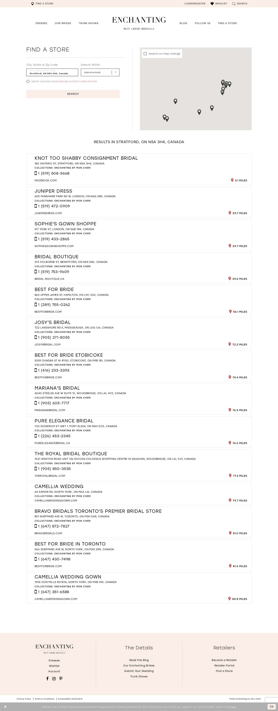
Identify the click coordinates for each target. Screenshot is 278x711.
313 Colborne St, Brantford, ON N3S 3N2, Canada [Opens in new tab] (71, 262)
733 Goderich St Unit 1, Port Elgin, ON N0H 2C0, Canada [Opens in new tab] (76, 426)
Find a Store (224, 671)
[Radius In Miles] (100, 72)
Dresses (54, 660)
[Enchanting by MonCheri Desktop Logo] (139, 23)
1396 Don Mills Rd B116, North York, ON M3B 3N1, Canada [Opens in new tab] (76, 582)
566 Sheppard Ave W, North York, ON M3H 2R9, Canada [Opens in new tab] (74, 549)
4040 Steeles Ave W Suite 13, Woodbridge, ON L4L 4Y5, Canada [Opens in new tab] (80, 393)
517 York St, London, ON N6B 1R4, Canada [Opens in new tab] (64, 229)
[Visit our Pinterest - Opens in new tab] (60, 678)
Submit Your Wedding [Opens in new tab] (139, 671)
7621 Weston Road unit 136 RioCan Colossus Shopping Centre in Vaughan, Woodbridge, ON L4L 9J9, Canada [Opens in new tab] (115, 459)
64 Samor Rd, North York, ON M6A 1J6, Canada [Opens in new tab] (68, 491)
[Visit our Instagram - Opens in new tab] (54, 678)
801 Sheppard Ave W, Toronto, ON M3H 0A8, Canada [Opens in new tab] (72, 516)
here (233, 706)
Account (54, 671)
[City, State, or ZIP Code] (52, 72)
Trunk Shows (139, 676)
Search (73, 93)
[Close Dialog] (5, 707)
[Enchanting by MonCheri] (54, 649)
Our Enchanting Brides (139, 665)
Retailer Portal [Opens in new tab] (224, 665)
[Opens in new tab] (202, 23)
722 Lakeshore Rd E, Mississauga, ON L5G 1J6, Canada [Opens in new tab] (74, 327)
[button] (219, 3)
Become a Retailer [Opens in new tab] (224, 660)
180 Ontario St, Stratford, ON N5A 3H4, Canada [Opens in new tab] (69, 163)
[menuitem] (42, 3)
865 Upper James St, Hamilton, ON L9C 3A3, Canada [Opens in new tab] (72, 294)
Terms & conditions (44, 699)
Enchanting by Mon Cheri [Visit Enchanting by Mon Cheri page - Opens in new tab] (72, 168)
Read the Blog (139, 660)
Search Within (90, 64)
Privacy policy (24, 699)
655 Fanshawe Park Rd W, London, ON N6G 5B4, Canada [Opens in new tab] (75, 196)
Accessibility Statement (70, 699)
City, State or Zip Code (42, 64)
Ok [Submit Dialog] (272, 706)
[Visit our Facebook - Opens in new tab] (47, 678)
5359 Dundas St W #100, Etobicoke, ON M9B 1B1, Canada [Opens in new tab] (75, 360)
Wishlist (54, 666)
